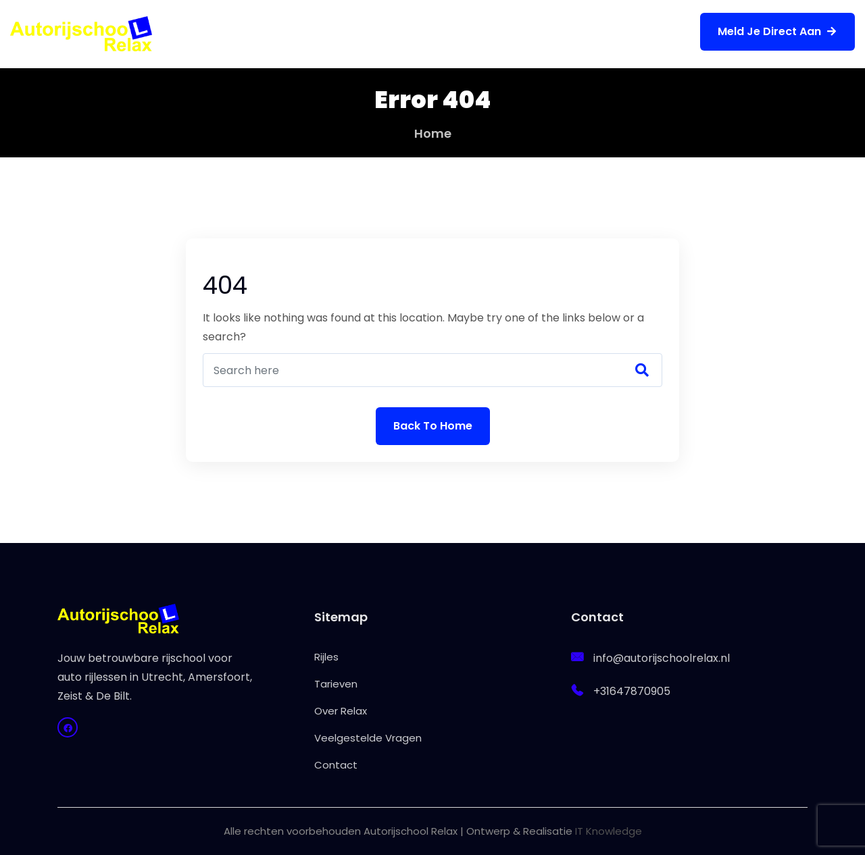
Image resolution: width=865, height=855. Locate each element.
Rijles (232, 33)
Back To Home (432, 426)
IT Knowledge (608, 831)
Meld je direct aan (777, 31)
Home (432, 133)
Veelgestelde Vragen (515, 33)
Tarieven (302, 33)
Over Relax (390, 33)
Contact (634, 33)
